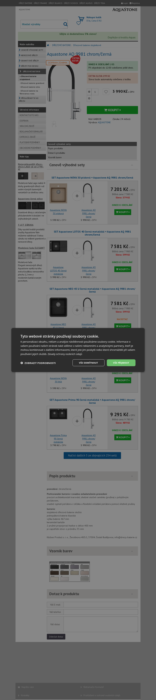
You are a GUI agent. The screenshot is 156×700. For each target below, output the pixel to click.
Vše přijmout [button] (120, 362)
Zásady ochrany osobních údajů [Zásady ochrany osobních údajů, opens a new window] (66, 353)
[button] (38, 363)
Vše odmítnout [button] (86, 362)
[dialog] (78, 350)
